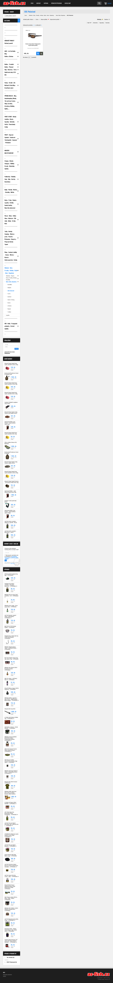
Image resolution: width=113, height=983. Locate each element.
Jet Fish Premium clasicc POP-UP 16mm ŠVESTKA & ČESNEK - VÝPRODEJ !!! (11, 865)
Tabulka (106, 19)
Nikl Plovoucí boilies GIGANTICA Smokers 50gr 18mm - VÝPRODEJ (11, 761)
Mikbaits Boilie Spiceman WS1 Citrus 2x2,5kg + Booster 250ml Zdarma (10, 793)
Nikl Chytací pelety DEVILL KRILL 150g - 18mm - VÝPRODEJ (11, 898)
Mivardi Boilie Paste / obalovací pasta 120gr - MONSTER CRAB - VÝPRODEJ (10, 886)
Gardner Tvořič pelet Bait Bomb (10, 501)
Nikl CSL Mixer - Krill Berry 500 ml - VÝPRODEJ (11, 679)
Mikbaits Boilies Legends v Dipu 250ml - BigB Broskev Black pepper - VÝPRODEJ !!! (12, 699)
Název (31, 19)
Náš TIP (89, 22)
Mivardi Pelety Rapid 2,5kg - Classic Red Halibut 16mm (11, 412)
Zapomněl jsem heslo (10, 351)
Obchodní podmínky (7, 974)
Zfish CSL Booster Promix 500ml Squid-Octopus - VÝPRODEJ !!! (11, 750)
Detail (12, 369)
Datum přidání (44, 19)
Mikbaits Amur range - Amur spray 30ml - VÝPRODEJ (11, 606)
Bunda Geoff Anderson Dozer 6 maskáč (11, 453)
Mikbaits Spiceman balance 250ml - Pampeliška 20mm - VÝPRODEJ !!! (11, 772)
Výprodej (101, 22)
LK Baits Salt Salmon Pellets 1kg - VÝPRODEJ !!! (11, 718)
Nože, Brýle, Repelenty (60, 15)
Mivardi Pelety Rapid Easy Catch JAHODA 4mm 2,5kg (11, 393)
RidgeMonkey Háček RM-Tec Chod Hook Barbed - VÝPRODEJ (11, 637)
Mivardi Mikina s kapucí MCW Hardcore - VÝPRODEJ (12, 689)
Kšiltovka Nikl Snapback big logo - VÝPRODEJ (11, 574)
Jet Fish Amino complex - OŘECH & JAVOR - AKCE (11, 522)
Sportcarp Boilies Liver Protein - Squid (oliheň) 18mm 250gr (10, 511)
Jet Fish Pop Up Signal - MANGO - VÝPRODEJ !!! (10, 845)
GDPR (4, 976)
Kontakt (38, 3)
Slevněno (95, 22)
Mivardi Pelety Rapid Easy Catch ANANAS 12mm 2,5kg (11, 472)
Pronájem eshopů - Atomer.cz (104, 979)
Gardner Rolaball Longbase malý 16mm (11, 403)
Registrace (7, 353)
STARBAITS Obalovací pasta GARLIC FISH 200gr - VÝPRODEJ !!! (11, 835)
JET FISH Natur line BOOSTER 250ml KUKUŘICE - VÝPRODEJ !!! (11, 813)
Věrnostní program (56, 3)
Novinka (107, 22)
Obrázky (99, 19)
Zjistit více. (12, 563)
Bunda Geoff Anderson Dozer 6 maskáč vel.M (11, 374)
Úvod (32, 3)
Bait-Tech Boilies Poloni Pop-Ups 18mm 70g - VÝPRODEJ (11, 658)
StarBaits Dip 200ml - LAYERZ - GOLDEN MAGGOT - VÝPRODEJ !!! (11, 585)
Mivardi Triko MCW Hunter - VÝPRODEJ (11, 782)
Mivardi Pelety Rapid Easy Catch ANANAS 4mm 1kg (11, 433)
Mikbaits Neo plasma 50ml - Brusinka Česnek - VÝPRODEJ (11, 669)
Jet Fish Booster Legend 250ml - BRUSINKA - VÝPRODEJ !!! (10, 616)
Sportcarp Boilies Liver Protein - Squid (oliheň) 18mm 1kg (10, 423)
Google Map (68, 3)
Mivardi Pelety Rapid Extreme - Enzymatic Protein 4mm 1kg (12, 482)
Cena (37, 19)
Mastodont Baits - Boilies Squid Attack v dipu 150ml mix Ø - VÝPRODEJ (11, 930)
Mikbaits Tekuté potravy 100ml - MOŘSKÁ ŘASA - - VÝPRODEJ (11, 648)
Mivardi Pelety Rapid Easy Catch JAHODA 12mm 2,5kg (11, 364)
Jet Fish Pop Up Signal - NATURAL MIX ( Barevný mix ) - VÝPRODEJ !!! (11, 824)
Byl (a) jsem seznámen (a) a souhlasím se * (11, 557)
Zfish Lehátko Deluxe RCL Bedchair (11, 443)
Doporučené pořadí (54, 19)
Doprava (46, 3)
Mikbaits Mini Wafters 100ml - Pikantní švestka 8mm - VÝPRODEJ (11, 909)
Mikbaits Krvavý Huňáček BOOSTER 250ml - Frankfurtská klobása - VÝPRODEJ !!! (10, 738)
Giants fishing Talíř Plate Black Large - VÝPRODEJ (11, 855)
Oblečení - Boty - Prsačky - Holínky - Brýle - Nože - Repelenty (41, 15)
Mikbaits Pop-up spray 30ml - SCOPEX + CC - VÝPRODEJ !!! (11, 596)
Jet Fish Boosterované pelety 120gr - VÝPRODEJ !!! (11, 919)
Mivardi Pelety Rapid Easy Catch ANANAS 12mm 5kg (11, 383)
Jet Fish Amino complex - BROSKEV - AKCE (10, 531)
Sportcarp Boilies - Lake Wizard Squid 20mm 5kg (10, 491)
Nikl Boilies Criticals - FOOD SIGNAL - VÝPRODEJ (11, 727)
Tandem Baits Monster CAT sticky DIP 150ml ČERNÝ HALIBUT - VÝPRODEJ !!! (11, 941)
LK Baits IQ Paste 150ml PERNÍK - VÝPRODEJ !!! (10, 803)
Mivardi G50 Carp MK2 (10, 708)
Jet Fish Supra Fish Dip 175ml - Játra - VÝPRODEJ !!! (12, 876)
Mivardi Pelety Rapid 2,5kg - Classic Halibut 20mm (11, 462)
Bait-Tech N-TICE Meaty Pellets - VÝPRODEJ (10, 627)
